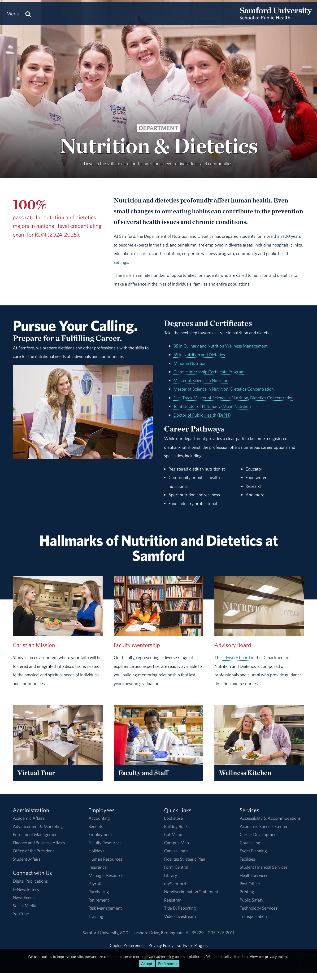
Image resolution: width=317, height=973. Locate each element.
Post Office (250, 883)
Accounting (99, 818)
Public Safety (251, 900)
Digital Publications (30, 881)
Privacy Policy (161, 945)
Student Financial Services (263, 867)
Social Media (24, 905)
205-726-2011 (221, 932)
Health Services (254, 875)
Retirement (98, 900)
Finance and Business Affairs (39, 842)
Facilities (247, 859)
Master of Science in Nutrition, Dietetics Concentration (224, 389)
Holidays (96, 851)
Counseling (250, 842)
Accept (146, 963)
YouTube (21, 913)
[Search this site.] (28, 13)
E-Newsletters (26, 889)
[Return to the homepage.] (275, 18)
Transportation (253, 916)
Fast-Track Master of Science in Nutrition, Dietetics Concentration (234, 398)
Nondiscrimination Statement (191, 891)
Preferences (167, 963)
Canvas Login (176, 851)
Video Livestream (180, 916)
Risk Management (105, 908)
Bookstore (173, 818)
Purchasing (98, 891)
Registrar (172, 900)
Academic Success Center (264, 826)
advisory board (236, 657)
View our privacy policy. (269, 956)
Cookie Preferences (127, 945)
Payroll (94, 883)
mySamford (175, 883)
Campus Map (176, 842)
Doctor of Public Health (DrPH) (202, 415)
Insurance (97, 867)
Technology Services (258, 908)
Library (170, 875)
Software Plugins (192, 945)
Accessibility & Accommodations (270, 818)
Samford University (101, 932)
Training (95, 916)
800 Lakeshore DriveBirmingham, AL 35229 (162, 932)
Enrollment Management (36, 834)
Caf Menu (173, 834)
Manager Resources (106, 875)
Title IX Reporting (180, 908)
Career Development (259, 834)
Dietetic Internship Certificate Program (209, 371)
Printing (247, 891)
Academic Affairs (29, 818)
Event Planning (253, 851)
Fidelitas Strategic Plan (184, 859)
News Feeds (24, 897)
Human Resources (105, 859)
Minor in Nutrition (190, 363)
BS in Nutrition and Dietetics (199, 354)
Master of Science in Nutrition (201, 380)
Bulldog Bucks (177, 826)
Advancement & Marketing (38, 826)
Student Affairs (26, 859)
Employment (100, 834)
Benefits (95, 826)
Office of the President (33, 851)
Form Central (176, 867)
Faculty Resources (105, 842)
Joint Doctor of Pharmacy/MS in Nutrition (212, 406)
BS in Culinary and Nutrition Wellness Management (221, 346)
